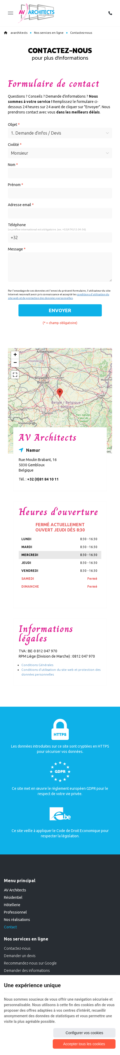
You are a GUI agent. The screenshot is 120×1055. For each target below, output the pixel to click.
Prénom (15, 185)
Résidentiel (13, 897)
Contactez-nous (17, 948)
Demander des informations (27, 970)
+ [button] (15, 355)
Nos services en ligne (49, 32)
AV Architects (15, 890)
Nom (13, 165)
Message (17, 249)
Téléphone (17, 225)
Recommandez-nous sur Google (30, 963)
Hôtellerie (12, 905)
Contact (10, 927)
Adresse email (21, 205)
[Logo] (35, 13)
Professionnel (15, 912)
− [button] (15, 363)
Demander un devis (20, 956)
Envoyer (60, 310)
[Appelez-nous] (110, 13)
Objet (14, 124)
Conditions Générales (37, 665)
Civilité (15, 144)
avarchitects (15, 32)
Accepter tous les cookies (84, 1044)
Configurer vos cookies (84, 1033)
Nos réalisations (17, 920)
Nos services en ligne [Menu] (26, 939)
